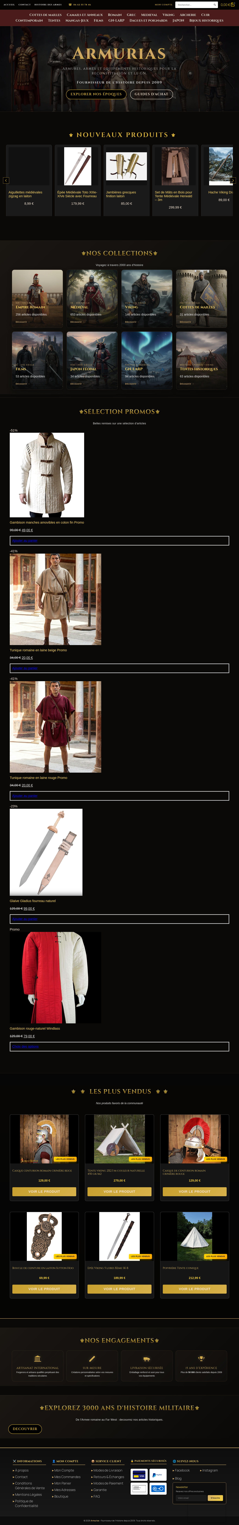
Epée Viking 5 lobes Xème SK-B (107, 1268)
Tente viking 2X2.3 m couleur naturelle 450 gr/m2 (116, 1172)
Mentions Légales (28, 1494)
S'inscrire (215, 1498)
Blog (178, 1478)
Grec (131, 15)
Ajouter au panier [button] (24, 540)
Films (98, 20)
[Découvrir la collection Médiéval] (92, 299)
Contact (25, 4)
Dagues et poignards (149, 20)
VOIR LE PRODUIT (44, 1191)
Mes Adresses (65, 1490)
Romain (115, 15)
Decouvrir (25, 1429)
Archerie (188, 15)
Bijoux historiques (206, 20)
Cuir (205, 15)
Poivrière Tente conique (181, 1268)
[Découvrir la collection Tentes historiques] (201, 361)
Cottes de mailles (45, 15)
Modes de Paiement (108, 1483)
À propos (22, 1470)
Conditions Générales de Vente (30, 1485)
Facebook (182, 1470)
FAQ (97, 1496)
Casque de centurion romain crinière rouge (184, 1172)
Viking (169, 15)
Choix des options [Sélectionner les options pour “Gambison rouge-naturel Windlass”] (25, 1046)
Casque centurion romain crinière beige (42, 1171)
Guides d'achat (151, 94)
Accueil (9, 4)
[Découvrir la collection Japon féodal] (92, 361)
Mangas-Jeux (77, 20)
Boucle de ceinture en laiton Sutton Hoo (43, 1268)
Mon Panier (62, 1483)
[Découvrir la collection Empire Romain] (37, 299)
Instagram (210, 1470)
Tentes (54, 20)
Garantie (100, 1490)
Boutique (61, 1496)
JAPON (178, 20)
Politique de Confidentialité (26, 1503)
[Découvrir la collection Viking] (146, 299)
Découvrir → (23, 322)
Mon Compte (164, 4)
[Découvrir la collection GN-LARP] (146, 361)
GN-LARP (117, 20)
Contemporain (29, 20)
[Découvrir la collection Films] (37, 361)
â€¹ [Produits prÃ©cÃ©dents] (6, 180)
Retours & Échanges (109, 1477)
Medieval (149, 15)
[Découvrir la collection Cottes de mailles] (201, 299)
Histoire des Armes (48, 4)
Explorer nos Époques (96, 94)
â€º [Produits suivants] (233, 180)
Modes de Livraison (108, 1470)
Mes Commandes (67, 1477)
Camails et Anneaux (85, 15)
